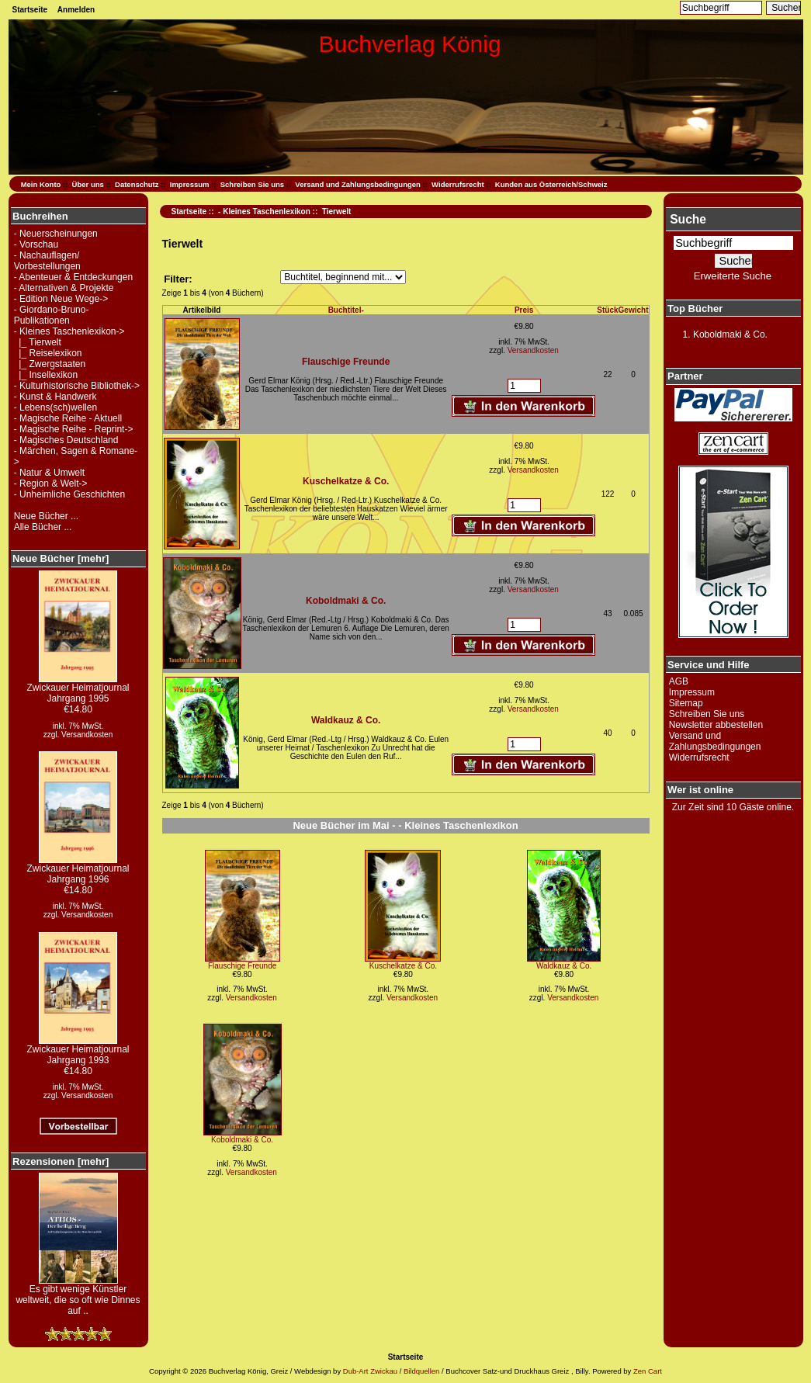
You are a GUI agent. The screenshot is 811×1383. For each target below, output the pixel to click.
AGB (678, 681)
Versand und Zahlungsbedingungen (358, 184)
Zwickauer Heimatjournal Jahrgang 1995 (77, 689)
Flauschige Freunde (346, 361)
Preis (524, 310)
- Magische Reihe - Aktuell (68, 418)
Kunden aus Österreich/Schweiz (551, 184)
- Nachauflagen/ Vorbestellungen (47, 261)
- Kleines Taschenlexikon (264, 211)
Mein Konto (41, 184)
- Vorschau (36, 244)
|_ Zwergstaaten (50, 364)
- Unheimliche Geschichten (69, 494)
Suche (688, 219)
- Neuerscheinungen (56, 233)
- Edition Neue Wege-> (61, 298)
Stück (607, 310)
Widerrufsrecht (457, 184)
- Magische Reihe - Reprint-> (73, 429)
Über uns (88, 184)
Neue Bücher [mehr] (60, 558)
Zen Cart (647, 1371)
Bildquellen (421, 1371)
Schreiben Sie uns (252, 184)
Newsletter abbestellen (716, 724)
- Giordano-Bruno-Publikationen (51, 315)
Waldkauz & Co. (346, 720)
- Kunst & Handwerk (55, 396)
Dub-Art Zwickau (369, 1371)
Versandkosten (87, 734)
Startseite (30, 9)
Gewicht (634, 310)
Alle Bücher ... (43, 527)
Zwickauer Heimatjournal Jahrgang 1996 (77, 869)
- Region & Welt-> (51, 483)
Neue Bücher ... (46, 516)
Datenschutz (136, 184)
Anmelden (76, 9)
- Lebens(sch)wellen (55, 407)
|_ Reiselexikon (48, 353)
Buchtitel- (346, 310)
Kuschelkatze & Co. (346, 481)
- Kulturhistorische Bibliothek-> (77, 385)
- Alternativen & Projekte (64, 287)
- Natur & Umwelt (49, 472)
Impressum (190, 184)
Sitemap (686, 703)
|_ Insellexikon (46, 374)
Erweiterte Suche (732, 276)
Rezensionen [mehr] (60, 1161)
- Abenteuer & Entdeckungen (73, 277)
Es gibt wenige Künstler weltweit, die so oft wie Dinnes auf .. (78, 1295)
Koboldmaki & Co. (346, 600)
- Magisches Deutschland (66, 440)
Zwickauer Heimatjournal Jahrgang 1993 (77, 1050)
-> (69, 331)
